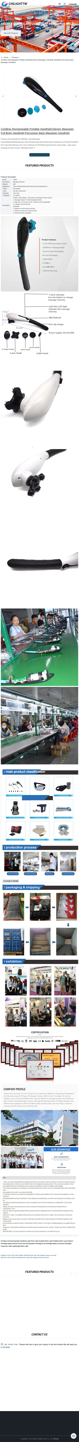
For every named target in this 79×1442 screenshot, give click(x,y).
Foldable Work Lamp (60, 1241)
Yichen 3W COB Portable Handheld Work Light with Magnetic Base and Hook (31, 1255)
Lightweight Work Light (20, 1246)
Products (15, 57)
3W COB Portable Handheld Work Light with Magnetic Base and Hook (26, 1257)
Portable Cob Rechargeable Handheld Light (16, 1241)
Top (73, 1436)
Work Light (34, 1241)
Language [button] (73, 4)
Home (6, 57)
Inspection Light (6, 1246)
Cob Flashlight (47, 1243)
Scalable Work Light (46, 1241)
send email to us (39, 155)
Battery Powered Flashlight (62, 1243)
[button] (59, 4)
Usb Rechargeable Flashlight (32, 1243)
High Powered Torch (15, 1243)
